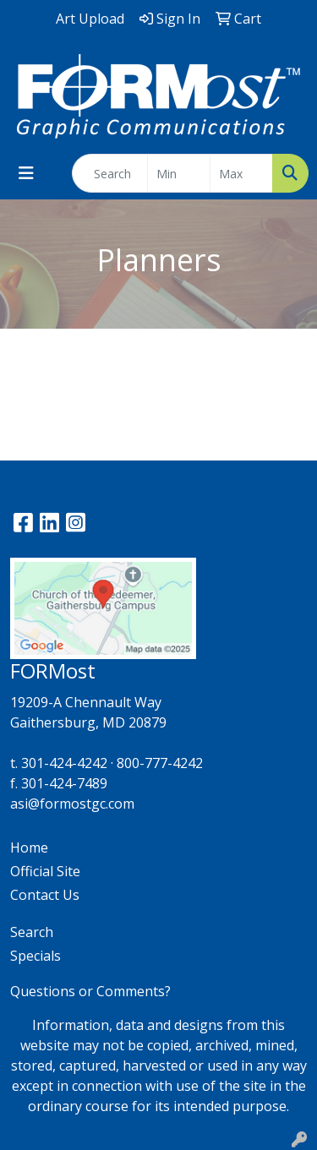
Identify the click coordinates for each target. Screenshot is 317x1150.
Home (29, 847)
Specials (35, 955)
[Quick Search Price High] (241, 173)
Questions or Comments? (90, 991)
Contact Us (44, 895)
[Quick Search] (110, 173)
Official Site (45, 871)
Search (31, 932)
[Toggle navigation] (26, 173)
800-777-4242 (160, 763)
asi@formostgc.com (72, 803)
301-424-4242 (64, 763)
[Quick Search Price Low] (178, 173)
